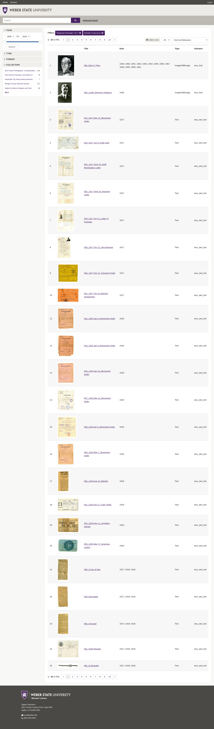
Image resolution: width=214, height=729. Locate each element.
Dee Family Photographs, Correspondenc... (20, 71)
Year (9, 30)
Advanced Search (90, 20)
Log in (210, 2)
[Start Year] (10, 36)
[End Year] (25, 36)
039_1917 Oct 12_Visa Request (98, 247)
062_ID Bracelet (91, 665)
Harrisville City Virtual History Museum (19, 79)
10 (110, 40)
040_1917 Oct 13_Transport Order (99, 273)
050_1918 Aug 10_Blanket (96, 481)
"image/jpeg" (93, 33)
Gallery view (153, 40)
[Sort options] (190, 40)
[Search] (37, 20)
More (7, 92)
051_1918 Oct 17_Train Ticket (97, 505)
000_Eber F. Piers (92, 65)
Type (9, 53)
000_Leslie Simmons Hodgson (98, 92)
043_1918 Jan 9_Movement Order (99, 345)
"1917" (69, 33)
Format (10, 59)
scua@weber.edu (29, 715)
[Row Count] (166, 40)
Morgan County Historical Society (17, 84)
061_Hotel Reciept (92, 649)
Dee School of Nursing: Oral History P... (19, 75)
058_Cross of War (92, 569)
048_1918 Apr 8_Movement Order (99, 427)
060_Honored (90, 624)
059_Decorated (91, 596)
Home (5, 2)
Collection (13, 65)
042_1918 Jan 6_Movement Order (99, 318)
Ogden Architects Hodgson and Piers (18, 88)
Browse (14, 2)
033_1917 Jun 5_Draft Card (96, 143)
